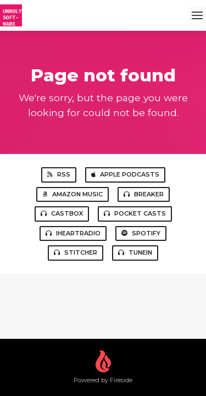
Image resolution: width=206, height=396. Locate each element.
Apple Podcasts (125, 174)
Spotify (140, 233)
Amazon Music (72, 194)
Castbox (62, 213)
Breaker (144, 194)
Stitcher (75, 252)
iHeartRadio (73, 233)
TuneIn (135, 252)
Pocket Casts (135, 213)
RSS (58, 174)
